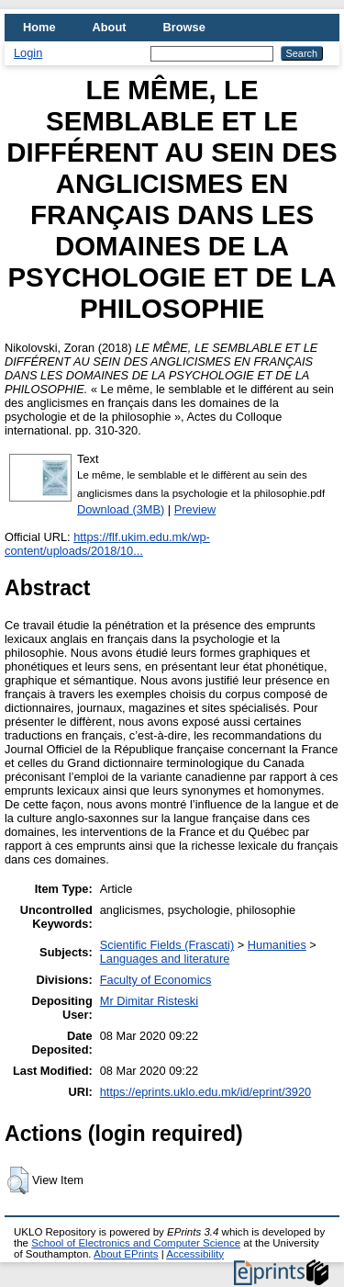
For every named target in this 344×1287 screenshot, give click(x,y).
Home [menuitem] (39, 27)
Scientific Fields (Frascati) (167, 945)
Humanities (277, 945)
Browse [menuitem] (184, 27)
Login (28, 53)
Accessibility (195, 1253)
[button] (17, 1180)
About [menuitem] (110, 27)
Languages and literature (165, 958)
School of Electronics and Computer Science (135, 1242)
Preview (195, 509)
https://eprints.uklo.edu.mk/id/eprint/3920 (205, 1092)
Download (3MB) (120, 509)
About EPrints (126, 1253)
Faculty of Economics (156, 980)
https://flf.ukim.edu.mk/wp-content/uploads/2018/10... (107, 544)
